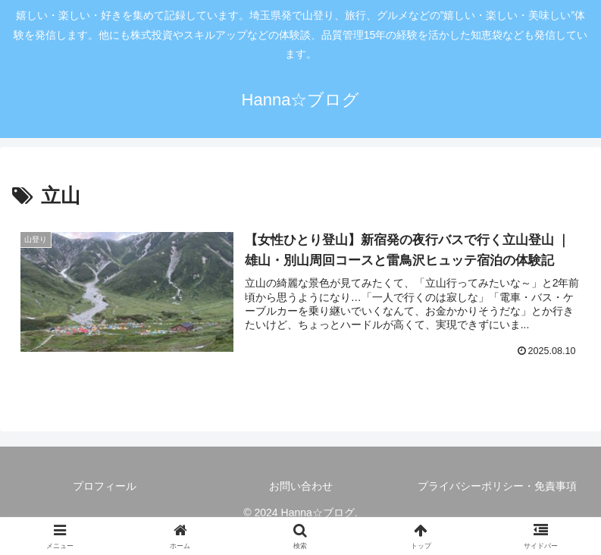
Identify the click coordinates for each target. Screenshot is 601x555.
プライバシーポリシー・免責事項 (497, 486)
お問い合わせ (301, 486)
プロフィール (104, 486)
